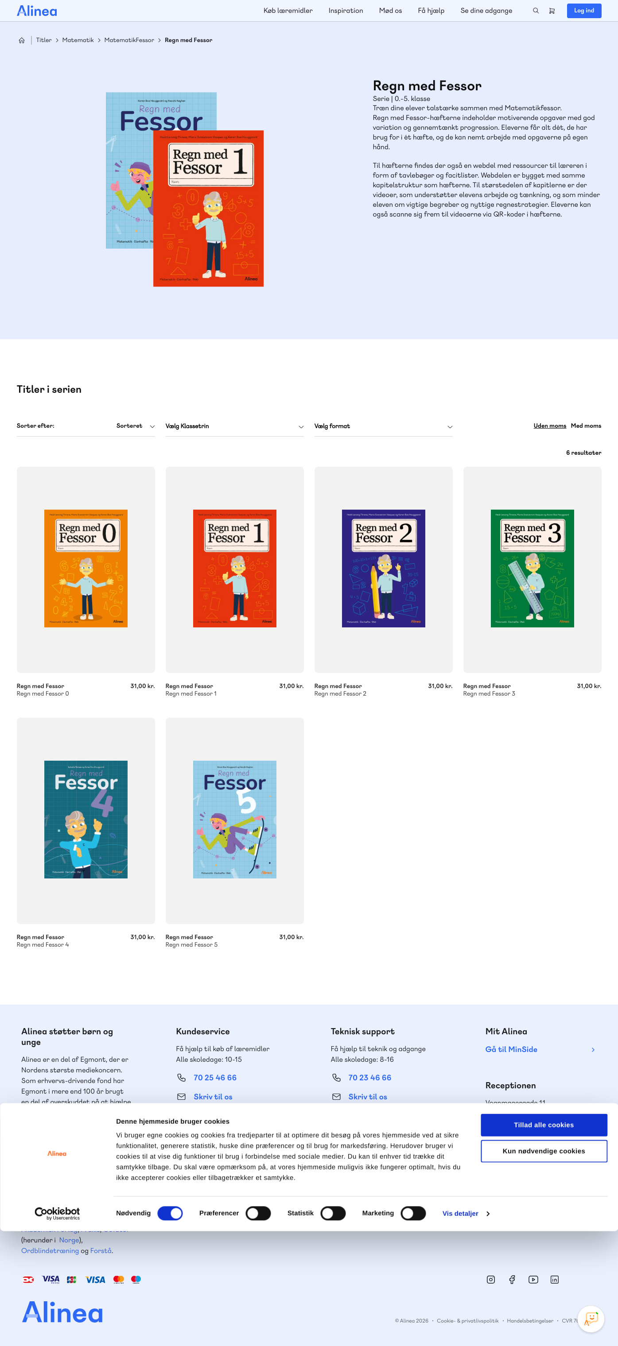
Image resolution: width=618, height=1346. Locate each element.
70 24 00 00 (525, 1132)
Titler (44, 40)
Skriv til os (213, 1097)
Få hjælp (431, 10)
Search (536, 11)
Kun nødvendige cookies (544, 1266)
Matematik (78, 40)
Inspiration (346, 10)
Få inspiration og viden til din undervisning (221, 1149)
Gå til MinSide (511, 1049)
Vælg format (332, 426)
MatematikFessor (129, 40)
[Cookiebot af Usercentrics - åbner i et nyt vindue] (57, 1328)
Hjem (22, 40)
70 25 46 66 (215, 1078)
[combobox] (86, 426)
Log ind (584, 11)
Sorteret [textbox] (130, 426)
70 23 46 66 (370, 1078)
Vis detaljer (460, 1328)
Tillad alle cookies (544, 1240)
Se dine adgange (486, 10)
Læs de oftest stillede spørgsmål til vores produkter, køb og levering (379, 1149)
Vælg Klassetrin (187, 426)
